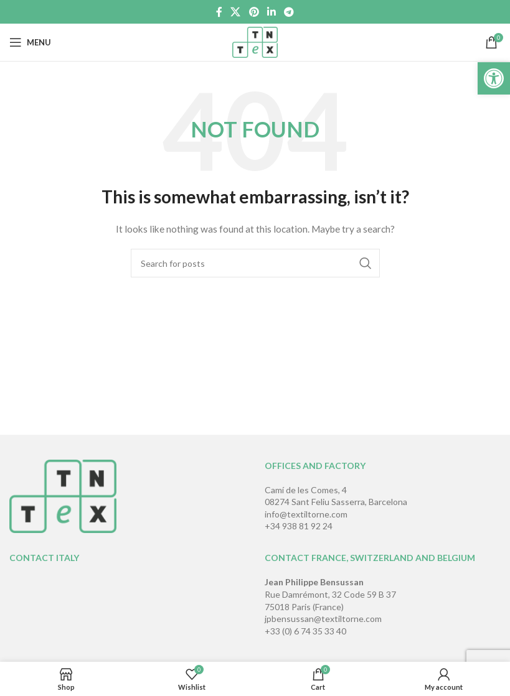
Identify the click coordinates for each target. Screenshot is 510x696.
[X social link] (236, 11)
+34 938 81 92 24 (299, 526)
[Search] (255, 263)
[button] (494, 78)
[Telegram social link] (289, 11)
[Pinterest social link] (254, 11)
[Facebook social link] (219, 11)
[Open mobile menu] (30, 42)
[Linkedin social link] (271, 11)
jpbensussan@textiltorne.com (323, 618)
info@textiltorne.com (306, 514)
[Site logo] (255, 41)
